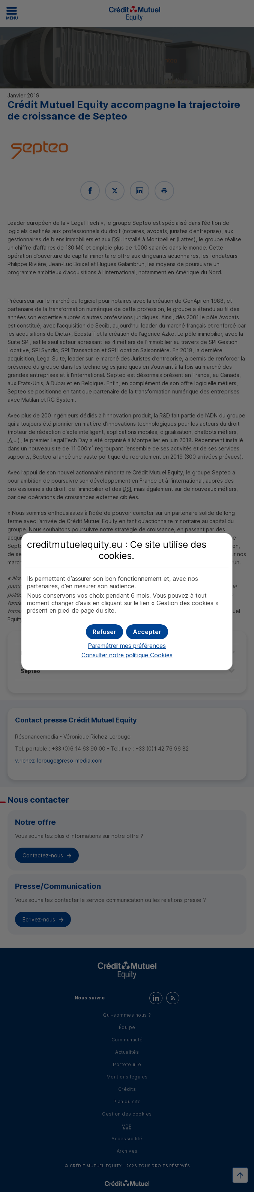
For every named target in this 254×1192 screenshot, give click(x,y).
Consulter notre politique (127, 655)
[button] (147, 631)
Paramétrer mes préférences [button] (127, 645)
